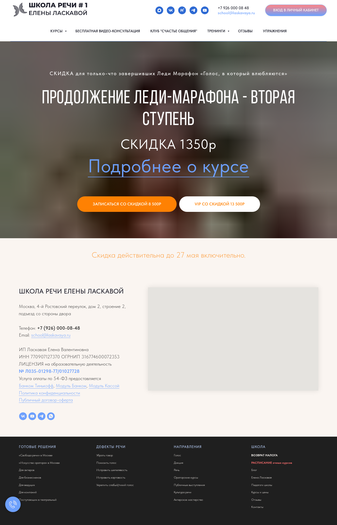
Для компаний (28, 492)
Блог (254, 470)
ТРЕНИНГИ (216, 31)
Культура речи (182, 492)
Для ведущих (27, 485)
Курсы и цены (260, 492)
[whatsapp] (51, 416)
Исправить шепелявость (111, 470)
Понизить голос (106, 463)
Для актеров (26, 470)
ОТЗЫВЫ (245, 31)
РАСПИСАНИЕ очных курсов (271, 463)
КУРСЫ (57, 31)
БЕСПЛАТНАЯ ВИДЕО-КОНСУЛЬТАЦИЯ (107, 31)
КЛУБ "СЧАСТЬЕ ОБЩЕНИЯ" (173, 31)
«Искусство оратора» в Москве (39, 463)
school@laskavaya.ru (236, 12)
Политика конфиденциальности (49, 393)
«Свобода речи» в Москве (35, 455)
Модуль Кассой (104, 385)
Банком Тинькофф (36, 385)
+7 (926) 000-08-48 (58, 328)
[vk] (171, 10)
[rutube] (182, 10)
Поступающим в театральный (38, 499)
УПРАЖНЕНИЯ (275, 31)
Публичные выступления (189, 485)
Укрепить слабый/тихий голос (115, 485)
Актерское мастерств (187, 499)
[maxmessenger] (159, 10)
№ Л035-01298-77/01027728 (49, 371)
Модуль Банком (71, 385)
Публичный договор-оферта (46, 400)
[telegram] (193, 10)
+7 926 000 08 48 (233, 7)
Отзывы (256, 499)
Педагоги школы (261, 485)
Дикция (178, 463)
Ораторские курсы (186, 477)
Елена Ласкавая (261, 477)
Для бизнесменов (30, 477)
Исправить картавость (110, 477)
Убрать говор (104, 455)
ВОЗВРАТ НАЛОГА (264, 455)
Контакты (257, 507)
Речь (176, 470)
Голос (177, 455)
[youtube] (205, 10)
